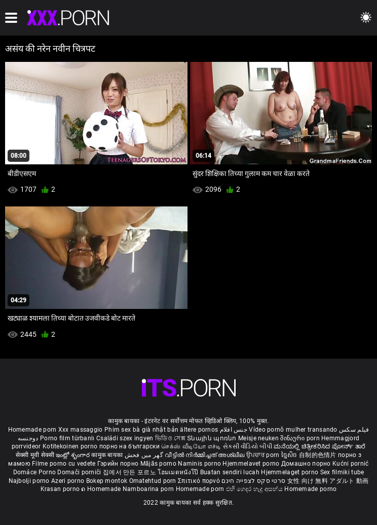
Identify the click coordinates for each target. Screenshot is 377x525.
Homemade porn (33, 429)
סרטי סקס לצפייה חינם (253, 480)
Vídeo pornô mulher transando (293, 429)
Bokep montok (107, 480)
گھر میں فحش (145, 455)
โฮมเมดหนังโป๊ (179, 472)
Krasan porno (61, 489)
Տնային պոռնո (212, 438)
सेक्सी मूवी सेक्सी (35, 455)
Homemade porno (310, 489)
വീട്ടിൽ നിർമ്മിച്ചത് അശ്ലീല (205, 455)
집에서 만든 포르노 (130, 472)
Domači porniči (80, 472)
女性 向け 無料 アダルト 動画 (328, 480)
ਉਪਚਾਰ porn (263, 455)
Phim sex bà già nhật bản (141, 429)
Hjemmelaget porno (290, 472)
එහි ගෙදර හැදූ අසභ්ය (255, 489)
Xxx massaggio (80, 429)
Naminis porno (200, 463)
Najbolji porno (29, 480)
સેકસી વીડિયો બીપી (247, 446)
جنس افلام (233, 429)
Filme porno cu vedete (63, 463)
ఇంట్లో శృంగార (73, 455)
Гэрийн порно (118, 463)
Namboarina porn (149, 489)
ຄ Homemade (101, 489)
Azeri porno (68, 480)
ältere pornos (199, 429)
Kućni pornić (350, 463)
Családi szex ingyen (125, 438)
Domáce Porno (35, 472)
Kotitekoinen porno (71, 446)
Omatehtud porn (153, 480)
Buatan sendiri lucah (230, 472)
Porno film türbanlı (67, 438)
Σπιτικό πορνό (199, 480)
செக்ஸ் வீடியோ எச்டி (191, 446)
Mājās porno (159, 463)
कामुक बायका (107, 455)
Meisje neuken (258, 438)
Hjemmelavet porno (251, 463)
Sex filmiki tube (342, 472)
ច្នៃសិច (290, 455)
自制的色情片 (318, 455)
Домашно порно (306, 463)
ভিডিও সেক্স (170, 438)
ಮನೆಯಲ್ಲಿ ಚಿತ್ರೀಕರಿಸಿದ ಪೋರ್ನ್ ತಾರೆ (319, 446)
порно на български (129, 446)
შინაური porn (300, 438)
